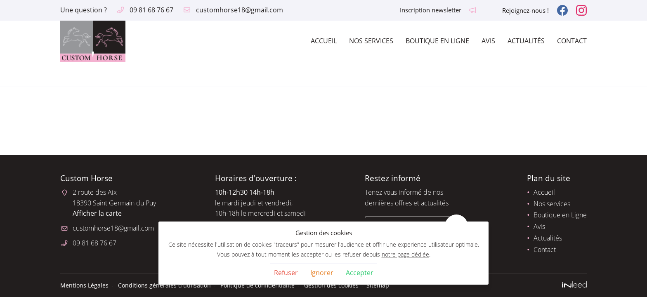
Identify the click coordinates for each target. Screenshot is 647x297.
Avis (488, 40)
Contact (572, 40)
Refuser (286, 272)
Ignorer (321, 272)
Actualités (526, 40)
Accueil (324, 40)
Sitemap (377, 285)
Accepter (359, 272)
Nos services (371, 40)
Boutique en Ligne (437, 40)
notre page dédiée (405, 254)
